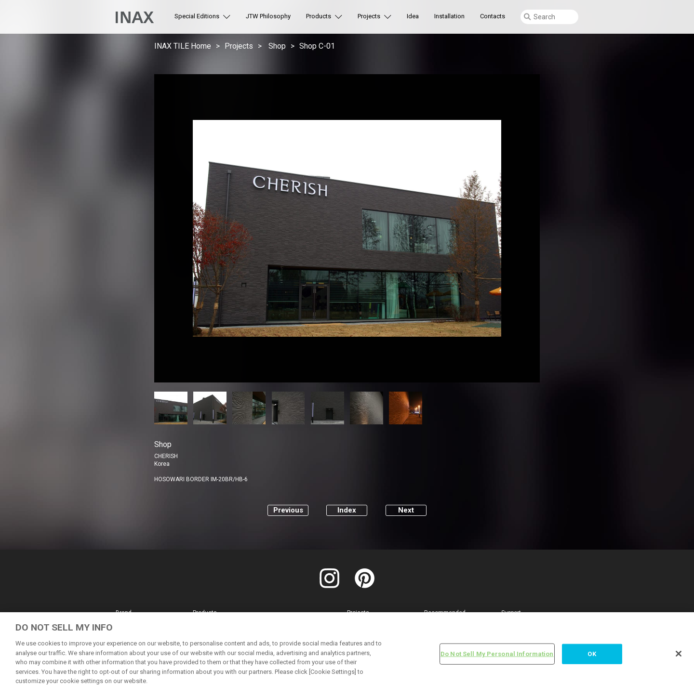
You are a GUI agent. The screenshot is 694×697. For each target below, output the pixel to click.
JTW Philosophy (268, 16)
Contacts (492, 16)
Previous (288, 510)
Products (318, 16)
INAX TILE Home (182, 46)
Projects (369, 16)
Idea (413, 16)
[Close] (678, 653)
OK (591, 654)
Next (406, 510)
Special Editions (196, 16)
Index (346, 510)
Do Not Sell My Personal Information (497, 654)
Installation (449, 16)
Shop (277, 46)
